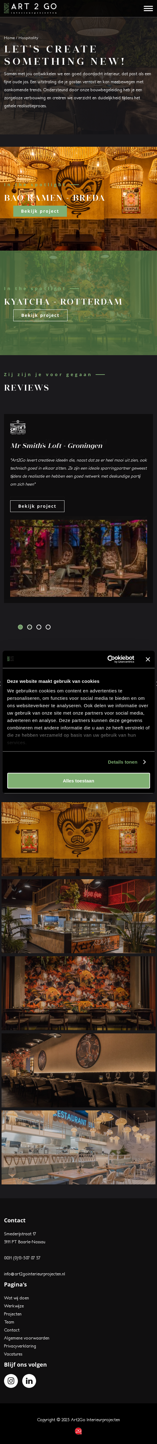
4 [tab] (48, 627)
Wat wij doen (16, 1297)
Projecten (13, 1313)
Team (9, 1321)
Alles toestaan (78, 780)
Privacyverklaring (20, 1345)
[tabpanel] (78, 508)
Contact (11, 1329)
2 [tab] (29, 627)
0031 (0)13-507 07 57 (22, 1257)
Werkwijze (14, 1305)
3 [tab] (38, 627)
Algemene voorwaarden (26, 1337)
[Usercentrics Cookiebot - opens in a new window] (107, 659)
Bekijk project (40, 211)
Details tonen (122, 762)
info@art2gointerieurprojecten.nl (34, 1273)
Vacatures (13, 1354)
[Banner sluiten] (148, 659)
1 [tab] (20, 627)
